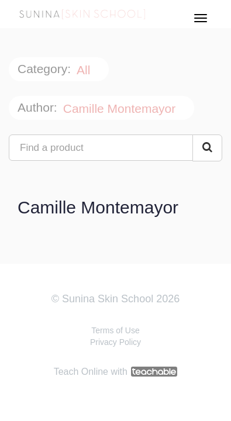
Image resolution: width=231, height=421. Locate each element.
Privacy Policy (115, 342)
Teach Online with (116, 372)
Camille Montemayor (121, 108)
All (85, 70)
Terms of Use (115, 330)
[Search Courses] (207, 147)
